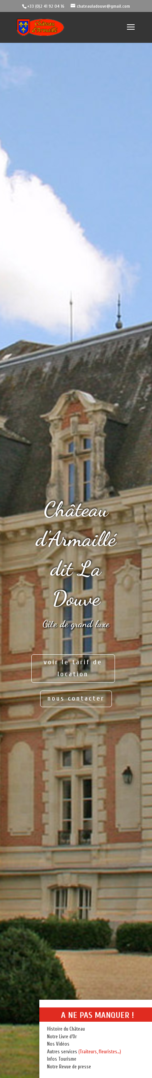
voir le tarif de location (73, 668)
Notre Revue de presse (69, 1067)
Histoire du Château (66, 1029)
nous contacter (76, 698)
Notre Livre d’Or (62, 1036)
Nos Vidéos (58, 1044)
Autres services (62, 1051)
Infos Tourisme (61, 1059)
